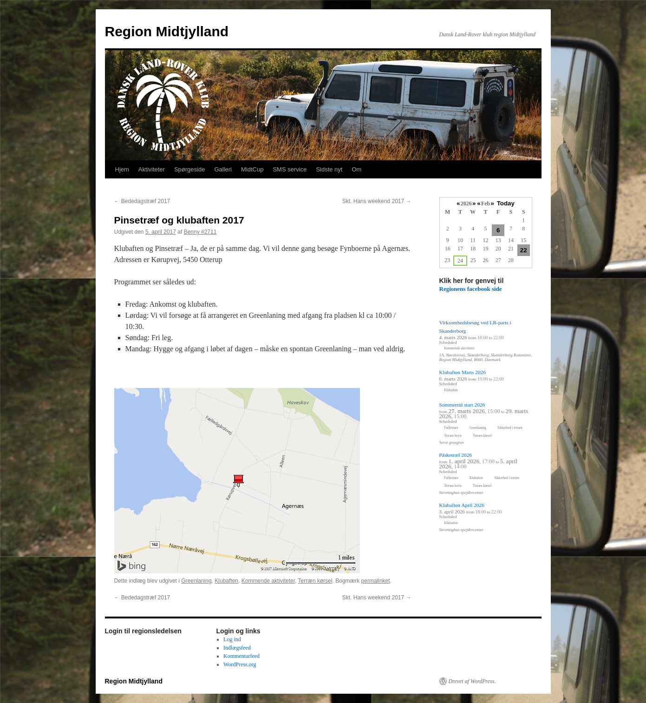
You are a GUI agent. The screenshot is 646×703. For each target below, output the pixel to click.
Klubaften (226, 581)
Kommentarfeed (241, 656)
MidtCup (252, 169)
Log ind (232, 639)
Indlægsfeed (237, 647)
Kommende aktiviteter (268, 581)
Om (356, 169)
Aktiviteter (151, 169)
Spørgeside (189, 169)
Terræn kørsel (315, 581)
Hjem (122, 169)
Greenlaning (196, 581)
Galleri (223, 169)
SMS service (290, 169)
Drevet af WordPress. (472, 681)
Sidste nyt (329, 169)
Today (506, 203)
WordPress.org (239, 664)
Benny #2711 (200, 232)
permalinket (375, 581)
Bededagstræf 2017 (142, 201)
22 (523, 250)
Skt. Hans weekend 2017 (376, 201)
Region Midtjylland (167, 31)
